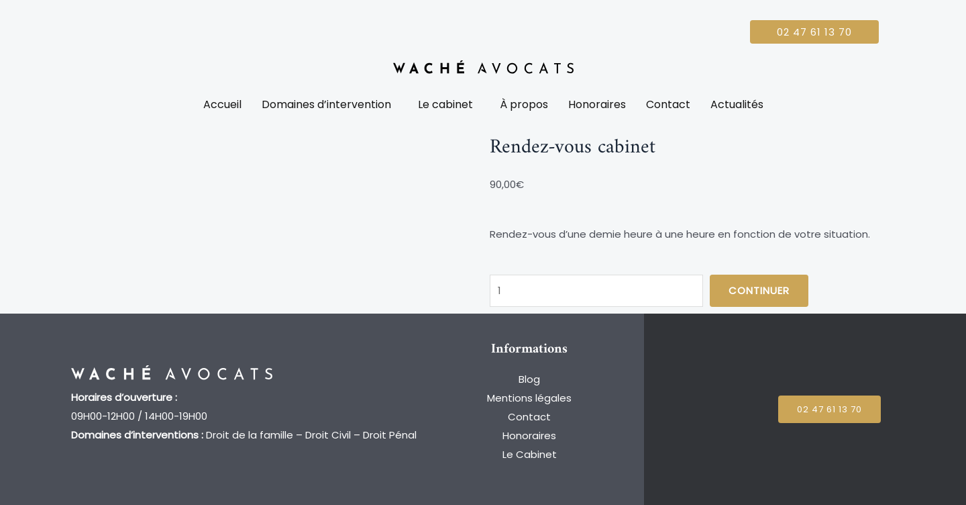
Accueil (222, 104)
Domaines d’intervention (326, 104)
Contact (668, 104)
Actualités (736, 104)
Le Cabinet (529, 454)
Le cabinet (445, 104)
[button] (330, 104)
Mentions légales (529, 398)
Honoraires (597, 104)
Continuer (759, 290)
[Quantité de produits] (596, 291)
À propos (524, 104)
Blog (529, 379)
